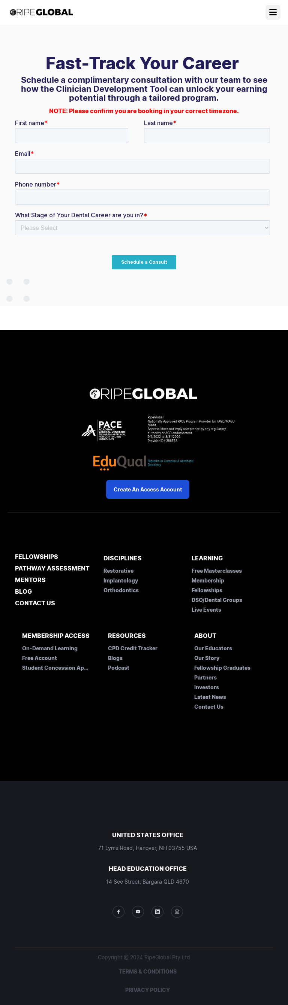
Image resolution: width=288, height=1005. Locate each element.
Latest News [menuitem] (210, 697)
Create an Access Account (148, 489)
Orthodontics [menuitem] (121, 590)
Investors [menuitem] (206, 687)
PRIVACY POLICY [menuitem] (147, 990)
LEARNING (207, 558)
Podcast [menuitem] (118, 668)
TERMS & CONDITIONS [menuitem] (148, 971)
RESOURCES (127, 635)
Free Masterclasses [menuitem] (217, 570)
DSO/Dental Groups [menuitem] (217, 600)
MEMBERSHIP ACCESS (56, 635)
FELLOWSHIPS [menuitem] (36, 557)
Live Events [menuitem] (206, 609)
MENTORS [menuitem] (30, 580)
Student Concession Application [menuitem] (56, 668)
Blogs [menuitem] (115, 658)
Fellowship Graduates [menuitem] (222, 668)
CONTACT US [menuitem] (35, 603)
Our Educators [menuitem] (213, 648)
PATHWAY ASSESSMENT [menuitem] (52, 568)
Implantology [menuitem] (121, 580)
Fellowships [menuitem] (207, 590)
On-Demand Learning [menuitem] (50, 648)
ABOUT (205, 635)
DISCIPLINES (123, 558)
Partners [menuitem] (205, 677)
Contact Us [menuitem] (209, 706)
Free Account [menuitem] (39, 658)
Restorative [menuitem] (119, 570)
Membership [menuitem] (208, 580)
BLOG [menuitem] (23, 591)
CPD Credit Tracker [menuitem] (133, 648)
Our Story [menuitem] (206, 658)
